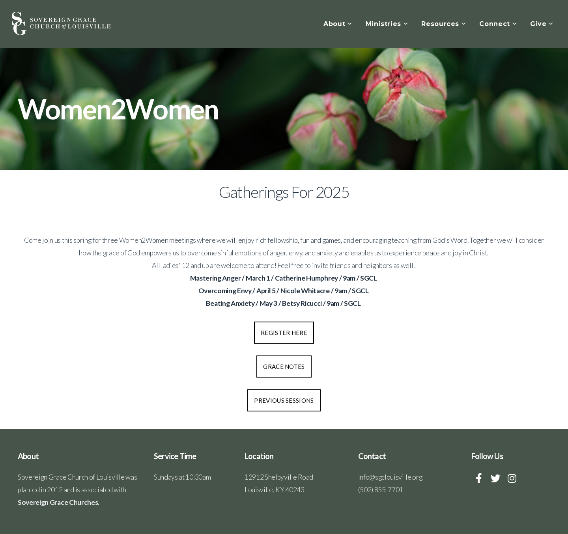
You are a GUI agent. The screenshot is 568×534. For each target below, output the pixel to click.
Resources (443, 24)
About (337, 24)
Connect (498, 24)
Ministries (387, 24)
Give (541, 24)
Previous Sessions (284, 400)
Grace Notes (284, 366)
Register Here (284, 332)
